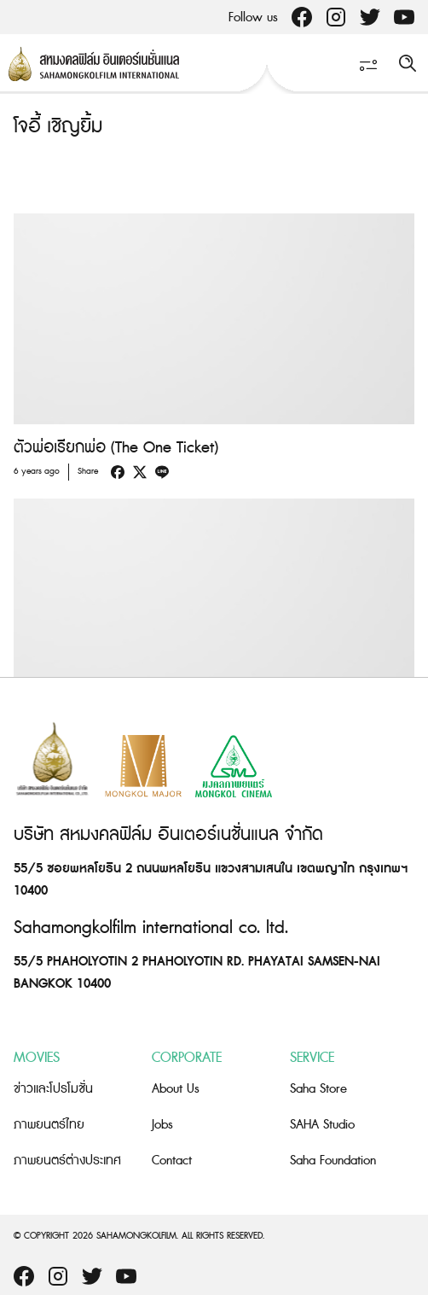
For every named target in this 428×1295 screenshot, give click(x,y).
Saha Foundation (333, 1160)
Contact (172, 1160)
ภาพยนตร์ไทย (49, 1125)
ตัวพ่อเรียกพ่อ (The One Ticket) (116, 447)
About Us (176, 1089)
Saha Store (318, 1089)
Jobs (162, 1125)
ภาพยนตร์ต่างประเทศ (67, 1160)
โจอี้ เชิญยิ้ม (58, 127)
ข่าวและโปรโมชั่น (53, 1089)
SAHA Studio (322, 1125)
